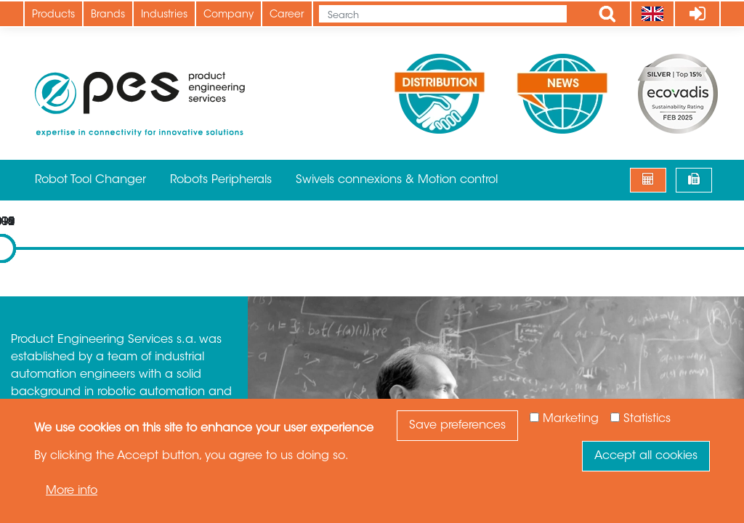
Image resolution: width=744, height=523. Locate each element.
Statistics (647, 419)
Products (53, 15)
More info (71, 491)
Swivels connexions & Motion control (397, 180)
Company (228, 15)
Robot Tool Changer (90, 180)
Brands (108, 15)
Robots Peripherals (221, 180)
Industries (164, 15)
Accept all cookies (646, 456)
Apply (607, 14)
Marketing (571, 419)
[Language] (652, 13)
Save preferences (457, 425)
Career (287, 15)
